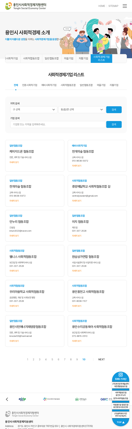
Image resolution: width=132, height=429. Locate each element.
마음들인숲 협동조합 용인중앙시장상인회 (120, 406)
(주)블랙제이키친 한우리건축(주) (120, 414)
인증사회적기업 (29, 85)
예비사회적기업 (49, 85)
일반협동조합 (52, 58)
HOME (101, 6)
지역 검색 (14, 103)
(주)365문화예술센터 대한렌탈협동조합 (120, 385)
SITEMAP (113, 6)
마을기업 (68, 58)
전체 (16, 85)
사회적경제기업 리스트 (101, 58)
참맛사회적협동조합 (120, 395)
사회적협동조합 (31, 58)
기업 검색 (14, 118)
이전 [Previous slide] (7, 399)
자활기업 (83, 58)
